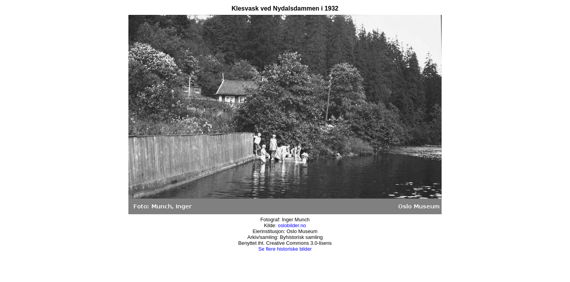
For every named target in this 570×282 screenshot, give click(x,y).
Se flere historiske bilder (285, 249)
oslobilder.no (292, 225)
